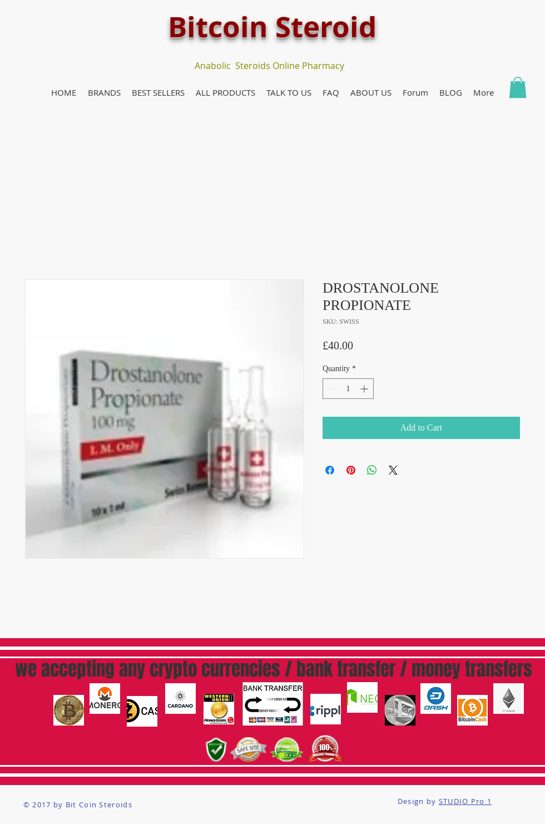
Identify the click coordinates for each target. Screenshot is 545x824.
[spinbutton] (348, 388)
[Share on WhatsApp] (372, 470)
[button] (104, 92)
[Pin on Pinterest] (351, 470)
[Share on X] (393, 470)
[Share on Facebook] (329, 470)
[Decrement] (331, 388)
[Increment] (365, 388)
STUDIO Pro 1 (465, 801)
